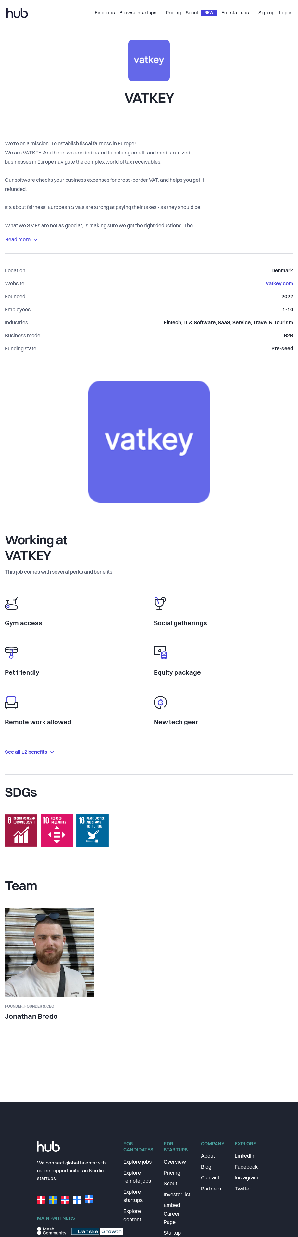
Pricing (172, 1173)
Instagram (246, 1178)
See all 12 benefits (29, 752)
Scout (170, 1184)
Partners (211, 1189)
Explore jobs (137, 1162)
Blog (206, 1167)
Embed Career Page (172, 1214)
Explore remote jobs (137, 1177)
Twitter (243, 1189)
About (208, 1156)
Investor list (177, 1195)
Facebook (246, 1167)
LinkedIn (244, 1156)
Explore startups (133, 1197)
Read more (21, 240)
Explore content (132, 1216)
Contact (210, 1178)
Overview (175, 1162)
